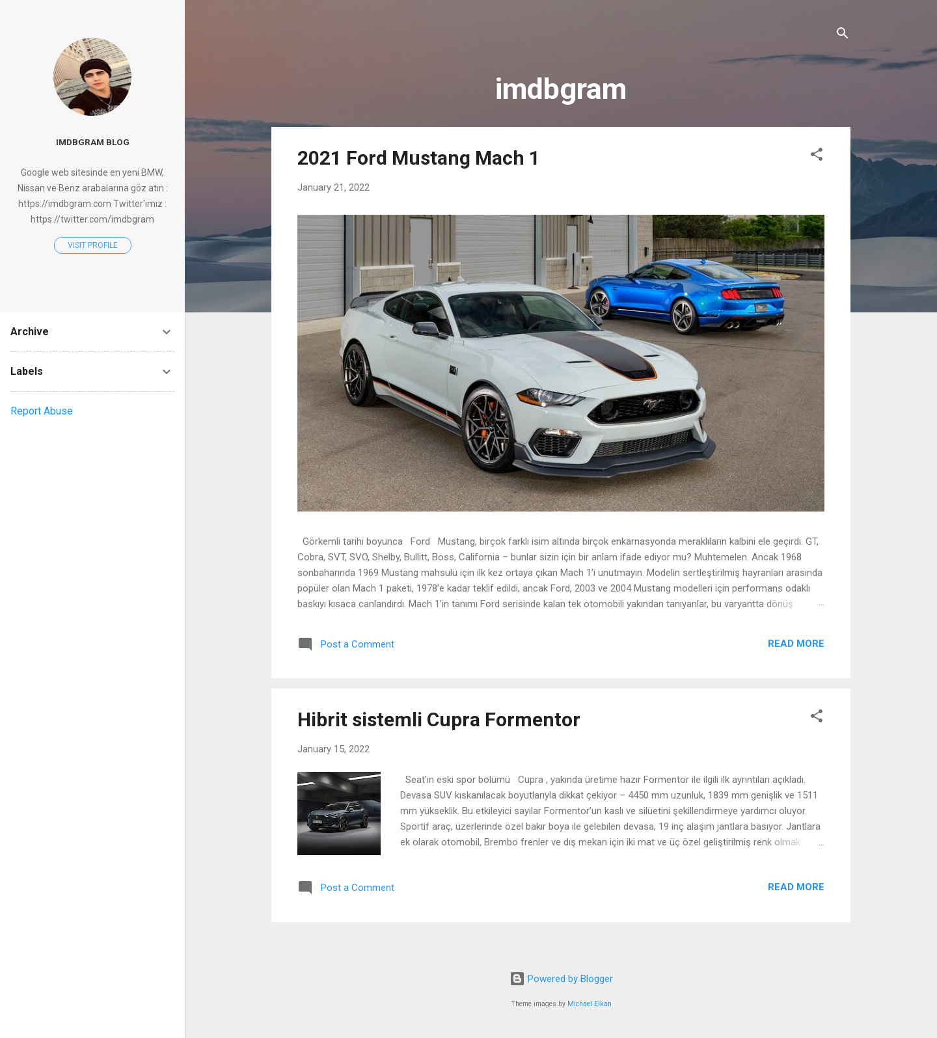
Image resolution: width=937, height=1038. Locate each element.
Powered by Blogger (561, 979)
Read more (796, 643)
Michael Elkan (589, 1004)
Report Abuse (41, 411)
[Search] (842, 35)
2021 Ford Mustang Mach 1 (418, 157)
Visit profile (93, 245)
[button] (816, 156)
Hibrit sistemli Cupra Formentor (438, 719)
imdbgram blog (92, 142)
